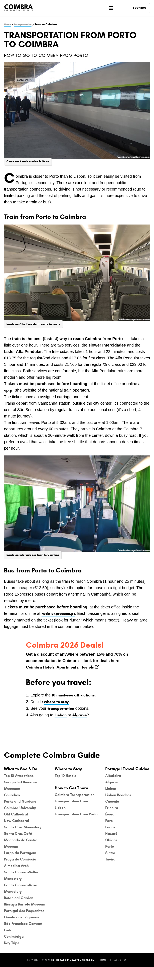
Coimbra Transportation (74, 795)
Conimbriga (14, 936)
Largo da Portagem (20, 853)
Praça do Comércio (20, 859)
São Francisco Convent (23, 923)
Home (7, 24)
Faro (109, 820)
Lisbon (61, 715)
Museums (12, 788)
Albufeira (113, 775)
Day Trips (11, 943)
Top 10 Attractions (18, 775)
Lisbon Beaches (118, 795)
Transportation (22, 24)
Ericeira (111, 808)
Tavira (110, 859)
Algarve (79, 715)
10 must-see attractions (73, 695)
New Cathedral (16, 820)
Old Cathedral (16, 814)
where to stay (56, 701)
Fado (8, 930)
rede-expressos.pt (58, 613)
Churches (12, 795)
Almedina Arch (16, 865)
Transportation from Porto (76, 814)
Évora (109, 814)
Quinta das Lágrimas (21, 917)
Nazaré (111, 833)
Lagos (110, 827)
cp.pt (9, 390)
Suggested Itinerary (20, 782)
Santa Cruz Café (18, 833)
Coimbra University (20, 808)
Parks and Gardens (20, 801)
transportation (61, 708)
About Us (120, 960)
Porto (109, 846)
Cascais (112, 801)
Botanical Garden (18, 898)
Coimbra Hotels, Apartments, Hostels (60, 667)
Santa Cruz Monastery (22, 827)
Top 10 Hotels (65, 775)
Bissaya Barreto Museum (24, 904)
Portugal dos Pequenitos (24, 911)
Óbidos (111, 840)
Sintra (110, 853)
